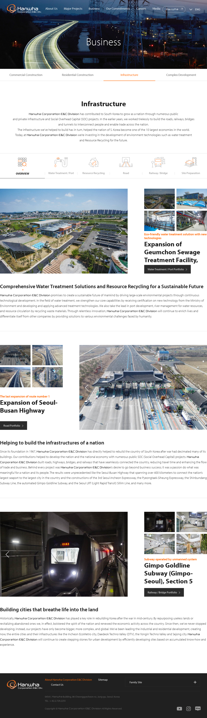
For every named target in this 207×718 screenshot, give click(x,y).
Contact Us (57, 684)
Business (94, 9)
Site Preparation (191, 173)
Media (156, 9)
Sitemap (103, 679)
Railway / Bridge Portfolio (162, 592)
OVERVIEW (22, 173)
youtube (179, 708)
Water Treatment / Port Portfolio (166, 269)
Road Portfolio (11, 425)
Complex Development (181, 75)
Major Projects (73, 9)
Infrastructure (129, 75)
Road (126, 173)
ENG (197, 9)
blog (198, 708)
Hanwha (172, 9)
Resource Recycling (93, 173)
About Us (51, 9)
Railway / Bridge (158, 173)
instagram (188, 708)
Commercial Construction (25, 75)
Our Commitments (118, 9)
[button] (120, 231)
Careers (141, 9)
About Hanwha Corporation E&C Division (68, 679)
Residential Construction (77, 75)
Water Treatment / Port (61, 173)
